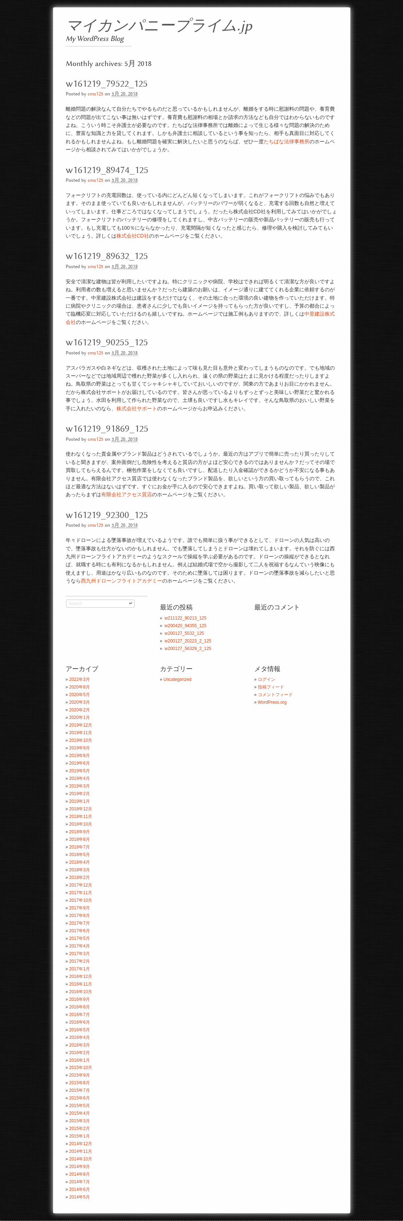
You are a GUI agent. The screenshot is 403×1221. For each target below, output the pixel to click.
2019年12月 (80, 725)
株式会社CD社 (132, 236)
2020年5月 (79, 694)
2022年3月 (79, 679)
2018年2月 (79, 877)
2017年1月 (79, 968)
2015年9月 (79, 1075)
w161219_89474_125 (107, 170)
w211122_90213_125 (185, 618)
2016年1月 (79, 1060)
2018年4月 (79, 862)
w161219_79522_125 (107, 83)
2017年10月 (80, 900)
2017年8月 (79, 915)
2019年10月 (80, 740)
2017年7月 (79, 923)
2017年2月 (79, 961)
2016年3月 (79, 1045)
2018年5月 (79, 854)
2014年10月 (80, 1159)
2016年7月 (79, 1014)
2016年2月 (79, 1052)
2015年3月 (79, 1120)
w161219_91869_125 (107, 428)
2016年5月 (79, 1029)
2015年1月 (79, 1136)
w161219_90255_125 (107, 342)
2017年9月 (79, 907)
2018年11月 (80, 816)
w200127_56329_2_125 (188, 648)
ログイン (266, 679)
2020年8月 (79, 687)
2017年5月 (79, 938)
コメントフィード (275, 694)
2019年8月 (79, 755)
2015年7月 (79, 1090)
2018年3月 (79, 869)
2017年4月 (79, 946)
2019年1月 (79, 801)
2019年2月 (79, 793)
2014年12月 (80, 1143)
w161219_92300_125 (107, 515)
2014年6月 (79, 1189)
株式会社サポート (136, 408)
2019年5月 (79, 770)
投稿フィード (271, 687)
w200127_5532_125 (184, 633)
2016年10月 (80, 991)
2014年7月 (79, 1181)
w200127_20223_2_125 (188, 641)
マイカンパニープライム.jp (159, 26)
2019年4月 (79, 778)
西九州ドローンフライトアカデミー (121, 581)
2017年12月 (80, 885)
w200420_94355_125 (185, 625)
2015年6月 (79, 1098)
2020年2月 (79, 709)
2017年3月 (79, 953)
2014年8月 (79, 1174)
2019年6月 (79, 763)
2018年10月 (80, 824)
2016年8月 (79, 1007)
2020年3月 (79, 702)
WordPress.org (272, 702)
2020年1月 (79, 717)
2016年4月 (79, 1037)
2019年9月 (79, 748)
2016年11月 (80, 984)
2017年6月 (79, 930)
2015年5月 (79, 1105)
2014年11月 (80, 1151)
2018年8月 (79, 839)
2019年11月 (80, 732)
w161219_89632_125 (107, 256)
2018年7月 (79, 847)
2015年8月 (79, 1082)
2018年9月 (79, 831)
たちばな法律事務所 (286, 141)
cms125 (95, 94)
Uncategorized (178, 679)
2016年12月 (80, 976)
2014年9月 (79, 1166)
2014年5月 (79, 1197)
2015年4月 (79, 1113)
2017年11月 (80, 892)
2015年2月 (79, 1128)
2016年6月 (79, 1022)
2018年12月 (80, 808)
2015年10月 (80, 1067)
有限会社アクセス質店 (126, 494)
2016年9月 (79, 999)
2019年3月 (79, 786)
